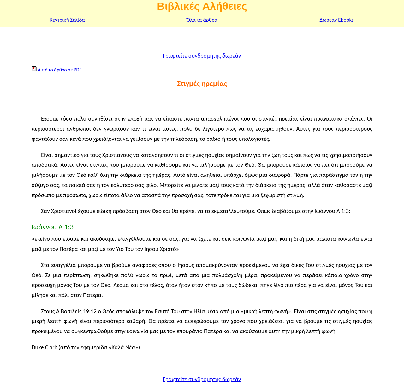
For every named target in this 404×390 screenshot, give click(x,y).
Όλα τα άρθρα (202, 19)
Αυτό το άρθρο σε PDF (59, 70)
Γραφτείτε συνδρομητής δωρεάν (202, 55)
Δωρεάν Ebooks (337, 19)
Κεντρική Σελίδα (67, 19)
